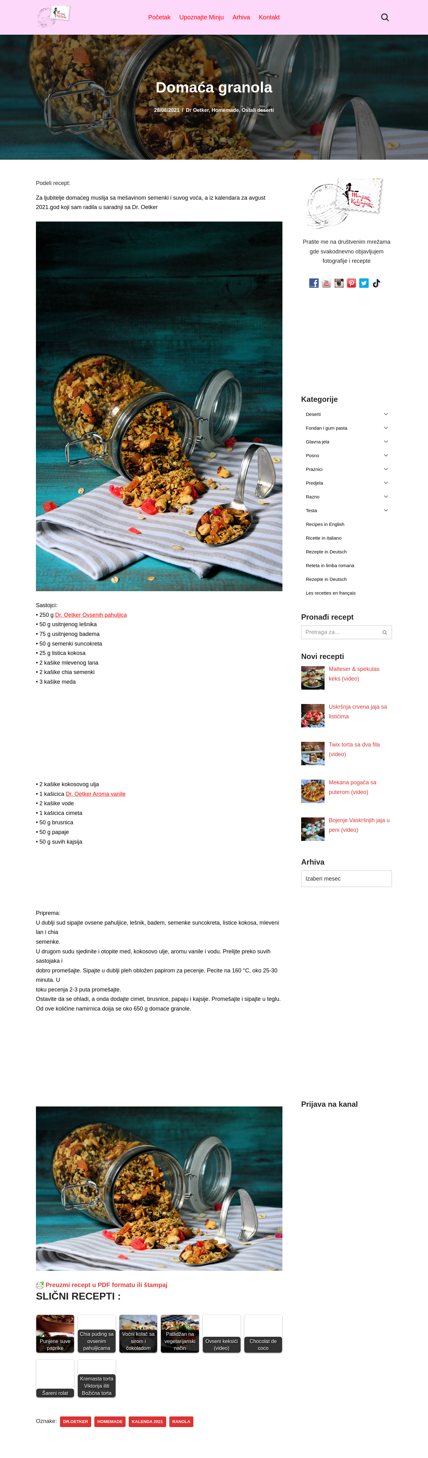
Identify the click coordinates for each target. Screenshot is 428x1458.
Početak (159, 17)
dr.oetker (75, 1422)
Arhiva (241, 17)
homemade (109, 1422)
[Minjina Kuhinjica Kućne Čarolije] (54, 17)
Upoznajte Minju (201, 17)
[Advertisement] (159, 735)
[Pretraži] (385, 17)
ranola (181, 1422)
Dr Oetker (197, 110)
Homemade (225, 110)
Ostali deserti (258, 110)
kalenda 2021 (147, 1422)
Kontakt (269, 17)
